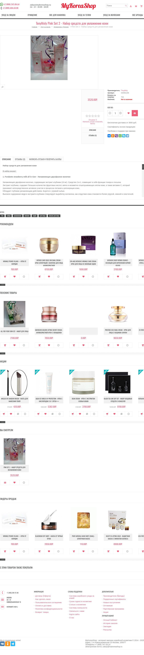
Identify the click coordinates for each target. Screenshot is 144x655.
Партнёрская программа (113, 609)
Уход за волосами (111, 15)
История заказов (110, 623)
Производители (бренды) (114, 596)
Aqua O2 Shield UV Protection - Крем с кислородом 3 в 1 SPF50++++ (49, 400)
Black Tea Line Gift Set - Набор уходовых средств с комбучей (118, 400)
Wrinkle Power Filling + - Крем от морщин (14, 262)
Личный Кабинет (110, 620)
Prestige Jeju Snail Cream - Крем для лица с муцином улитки (118, 331)
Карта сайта (74, 614)
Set (2, 215)
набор (8, 215)
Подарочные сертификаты (114, 599)
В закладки (129, 113)
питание (27, 215)
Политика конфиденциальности (48, 609)
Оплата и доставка (43, 606)
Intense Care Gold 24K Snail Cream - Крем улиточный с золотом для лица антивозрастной (49, 263)
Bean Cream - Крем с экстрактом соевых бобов (83, 400)
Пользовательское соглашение (48, 602)
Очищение (32, 15)
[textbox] (117, 5)
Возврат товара (41, 612)
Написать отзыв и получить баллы (93, 122)
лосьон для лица (54, 215)
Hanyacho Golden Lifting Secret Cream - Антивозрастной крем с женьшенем (49, 331)
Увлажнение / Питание (61, 27)
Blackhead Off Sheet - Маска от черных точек (49, 537)
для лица (42, 215)
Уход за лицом (8, 15)
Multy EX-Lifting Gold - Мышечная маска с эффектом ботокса (118, 537)
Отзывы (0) (93, 135)
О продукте (24, 276)
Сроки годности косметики (80, 601)
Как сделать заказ (42, 599)
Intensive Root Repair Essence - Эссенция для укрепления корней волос (117, 263)
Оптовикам (108, 606)
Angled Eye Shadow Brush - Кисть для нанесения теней (14, 400)
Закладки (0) (136, 6)
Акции (105, 612)
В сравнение (18, 414)
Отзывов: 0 (93, 120)
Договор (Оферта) (43, 596)
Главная (34, 27)
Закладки (107, 626)
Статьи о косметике (77, 605)
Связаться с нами (76, 611)
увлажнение (17, 215)
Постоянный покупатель (130, 6)
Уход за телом (84, 15)
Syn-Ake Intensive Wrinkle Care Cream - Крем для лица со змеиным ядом (83, 262)
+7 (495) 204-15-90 (10, 8)
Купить (5, 276)
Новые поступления (111, 602)
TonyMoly (124, 90)
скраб (34, 215)
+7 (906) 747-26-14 (11, 4)
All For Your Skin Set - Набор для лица (14, 331)
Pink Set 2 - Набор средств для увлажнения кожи (14, 468)
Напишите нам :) (12, 607)
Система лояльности (78, 608)
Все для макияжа (57, 15)
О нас (71, 618)
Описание (92, 130)
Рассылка (107, 630)
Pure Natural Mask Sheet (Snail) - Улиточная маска (83, 537)
